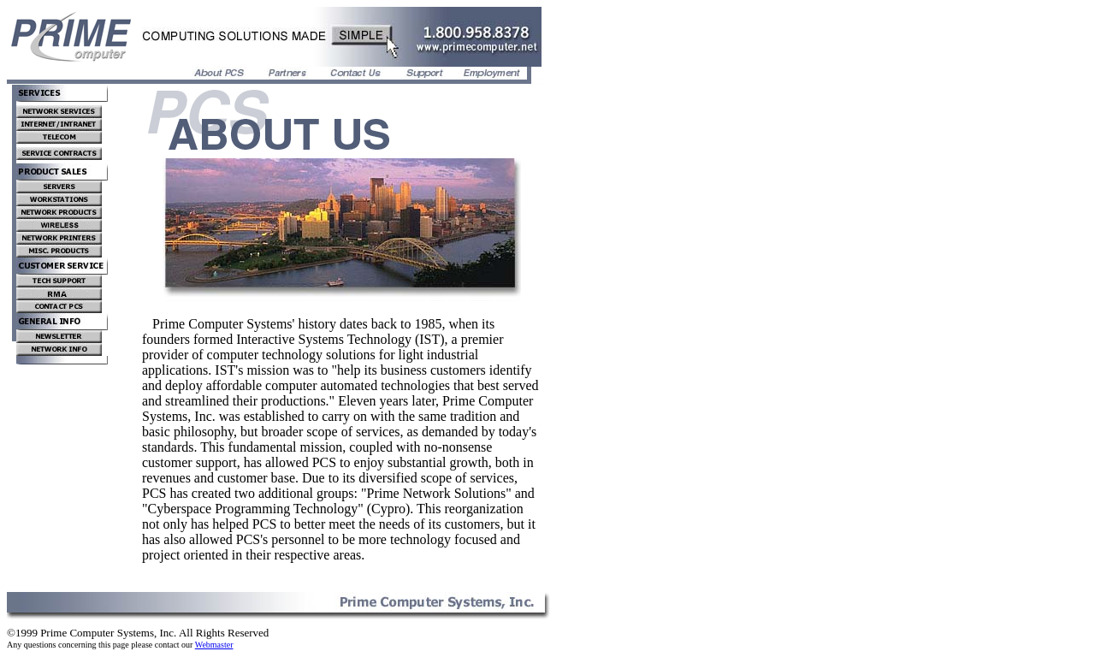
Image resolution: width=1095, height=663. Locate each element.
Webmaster (214, 644)
